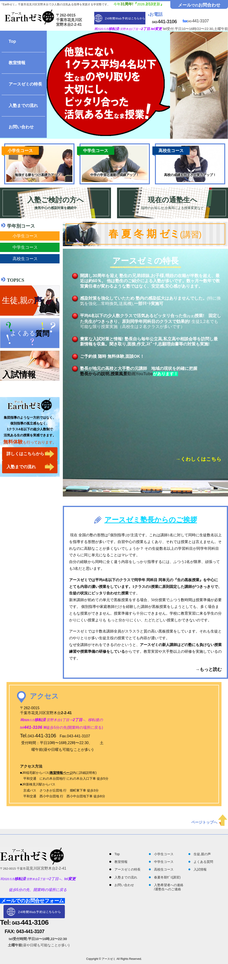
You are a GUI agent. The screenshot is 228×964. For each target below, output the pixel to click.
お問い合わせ (21, 127)
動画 (131, 373)
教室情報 (17, 62)
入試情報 (200, 869)
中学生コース (25, 247)
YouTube (144, 373)
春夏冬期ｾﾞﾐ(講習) (167, 877)
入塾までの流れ (23, 105)
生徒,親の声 (202, 854)
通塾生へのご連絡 (168, 889)
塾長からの (90, 373)
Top (12, 41)
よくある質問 (203, 862)
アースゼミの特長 (25, 84)
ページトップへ (209, 822)
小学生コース (25, 236)
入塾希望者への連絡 (168, 885)
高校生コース (25, 258)
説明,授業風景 (114, 373)
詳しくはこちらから (25, 453)
